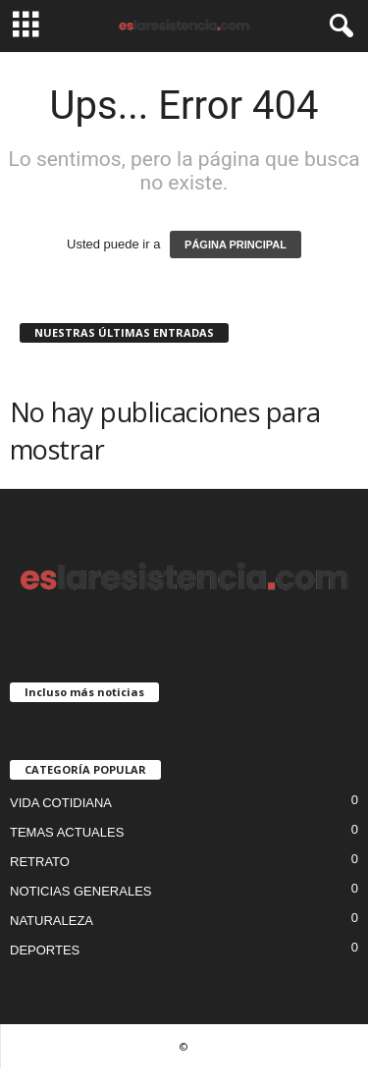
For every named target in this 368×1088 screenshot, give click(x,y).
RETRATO (40, 861)
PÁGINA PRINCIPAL (235, 244)
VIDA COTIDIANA (61, 802)
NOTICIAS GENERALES (80, 891)
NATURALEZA (51, 920)
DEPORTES (44, 950)
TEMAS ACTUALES (67, 832)
